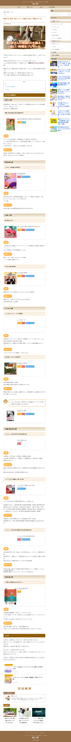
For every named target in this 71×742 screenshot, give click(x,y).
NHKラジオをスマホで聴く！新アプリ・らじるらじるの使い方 (63, 70)
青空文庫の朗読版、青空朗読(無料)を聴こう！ (63, 82)
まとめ (7, 89)
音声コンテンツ (56, 41)
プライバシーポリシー (34, 732)
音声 (19, 7)
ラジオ (53, 46)
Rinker (21, 120)
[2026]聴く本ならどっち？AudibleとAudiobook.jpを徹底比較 (64, 103)
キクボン (54, 32)
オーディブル (55, 26)
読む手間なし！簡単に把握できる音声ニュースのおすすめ (63, 96)
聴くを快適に (52, 7)
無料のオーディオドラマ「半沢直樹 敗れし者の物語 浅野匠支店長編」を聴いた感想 (64, 117)
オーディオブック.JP (56, 24)
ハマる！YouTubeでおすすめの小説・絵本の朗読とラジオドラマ (64, 77)
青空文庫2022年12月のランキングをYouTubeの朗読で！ (64, 124)
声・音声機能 (55, 49)
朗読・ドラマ (30, 7)
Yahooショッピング (30, 176)
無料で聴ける (55, 35)
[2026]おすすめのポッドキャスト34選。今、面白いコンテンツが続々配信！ (64, 63)
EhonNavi (27, 122)
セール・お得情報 (55, 38)
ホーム (27, 732)
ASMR (41, 7)
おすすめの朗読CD (10, 86)
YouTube (54, 29)
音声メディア (55, 43)
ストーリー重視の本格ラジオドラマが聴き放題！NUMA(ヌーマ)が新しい (38, 723)
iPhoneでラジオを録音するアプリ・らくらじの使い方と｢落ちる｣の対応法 (64, 110)
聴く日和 (35, 4)
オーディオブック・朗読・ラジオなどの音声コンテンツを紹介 (35, 735)
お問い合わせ (42, 732)
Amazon (20, 122)
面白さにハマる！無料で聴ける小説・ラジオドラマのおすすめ (63, 90)
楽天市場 (20, 176)
